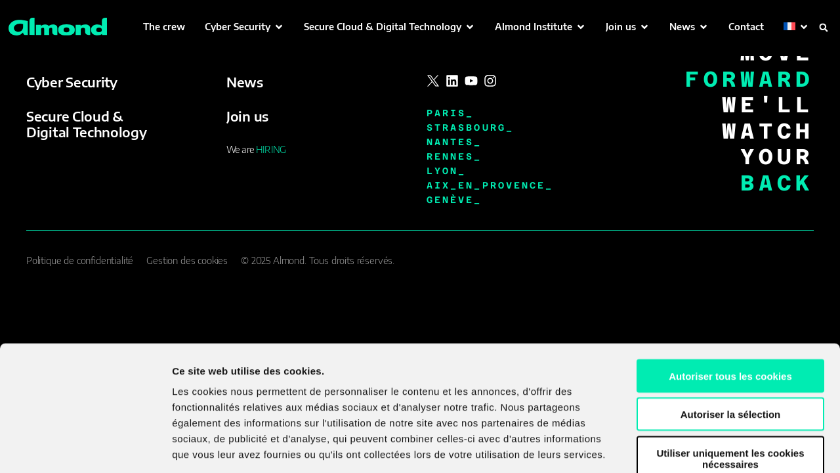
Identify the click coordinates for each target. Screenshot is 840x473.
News (244, 82)
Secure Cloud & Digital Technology (86, 124)
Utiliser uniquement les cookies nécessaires (730, 383)
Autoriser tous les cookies (730, 301)
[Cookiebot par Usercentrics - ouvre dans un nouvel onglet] (85, 447)
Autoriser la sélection (731, 340)
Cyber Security (71, 82)
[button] (244, 26)
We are (255, 149)
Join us (247, 116)
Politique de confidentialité (79, 260)
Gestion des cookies (187, 260)
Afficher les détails (723, 447)
